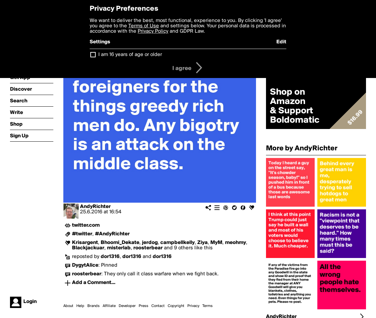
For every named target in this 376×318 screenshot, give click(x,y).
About (68, 306)
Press (143, 306)
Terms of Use (143, 26)
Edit (281, 42)
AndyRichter (95, 206)
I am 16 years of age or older (130, 54)
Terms (207, 306)
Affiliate (109, 306)
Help (80, 306)
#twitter (82, 234)
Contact (158, 306)
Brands (93, 306)
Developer (127, 306)
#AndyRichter (112, 234)
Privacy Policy (153, 31)
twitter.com (86, 225)
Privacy (193, 306)
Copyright (176, 306)
